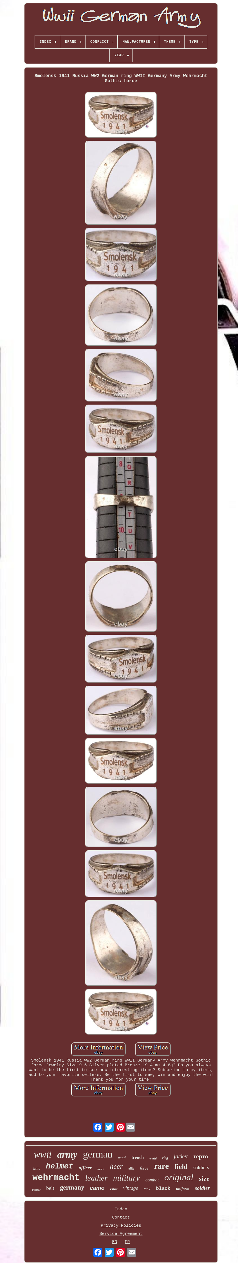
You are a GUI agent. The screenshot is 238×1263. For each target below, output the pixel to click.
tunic (36, 1168)
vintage (130, 1188)
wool (122, 1158)
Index (120, 1209)
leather (96, 1178)
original (178, 1177)
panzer (36, 1189)
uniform (182, 1189)
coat (114, 1188)
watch (100, 1169)
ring (165, 1158)
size (204, 1178)
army (67, 1154)
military (126, 1177)
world (153, 1158)
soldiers (201, 1167)
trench (137, 1157)
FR (127, 1242)
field (181, 1166)
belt (50, 1188)
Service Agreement (120, 1233)
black (163, 1188)
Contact (121, 1217)
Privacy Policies (121, 1225)
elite (131, 1168)
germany (72, 1187)
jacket (181, 1156)
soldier (202, 1188)
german (98, 1154)
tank (147, 1189)
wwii (42, 1155)
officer (85, 1167)
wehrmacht (55, 1178)
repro (201, 1156)
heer (116, 1166)
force (144, 1168)
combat (152, 1179)
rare (161, 1165)
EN (114, 1242)
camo (97, 1188)
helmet (59, 1166)
